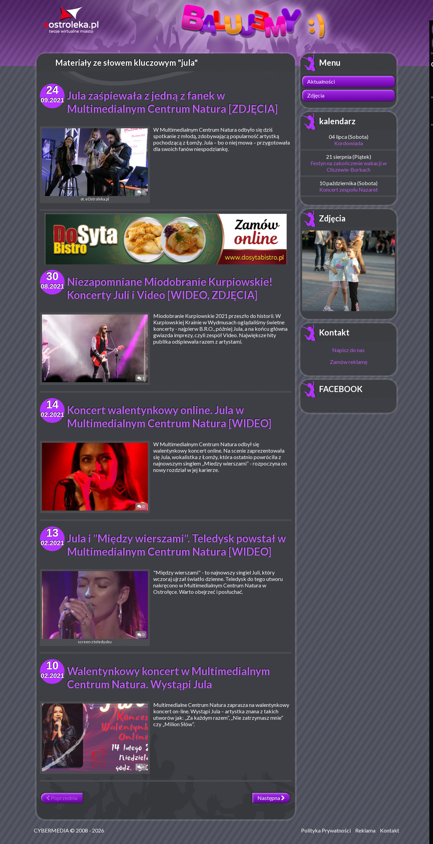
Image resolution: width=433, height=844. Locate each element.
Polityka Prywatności (326, 830)
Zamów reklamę (348, 362)
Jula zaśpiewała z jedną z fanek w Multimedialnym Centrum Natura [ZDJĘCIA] (174, 102)
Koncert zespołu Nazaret (348, 189)
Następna (271, 798)
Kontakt (334, 332)
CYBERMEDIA (51, 830)
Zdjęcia (315, 95)
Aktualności (321, 81)
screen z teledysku (90, 607)
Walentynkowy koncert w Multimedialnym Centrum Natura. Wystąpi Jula (169, 677)
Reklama (365, 830)
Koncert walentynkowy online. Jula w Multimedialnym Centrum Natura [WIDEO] (170, 416)
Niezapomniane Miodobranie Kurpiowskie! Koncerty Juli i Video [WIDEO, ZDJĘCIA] (170, 288)
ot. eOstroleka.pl (90, 164)
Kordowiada (348, 143)
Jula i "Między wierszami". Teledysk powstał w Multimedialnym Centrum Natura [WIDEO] (177, 545)
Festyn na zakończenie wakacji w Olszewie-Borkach (349, 166)
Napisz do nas (348, 350)
